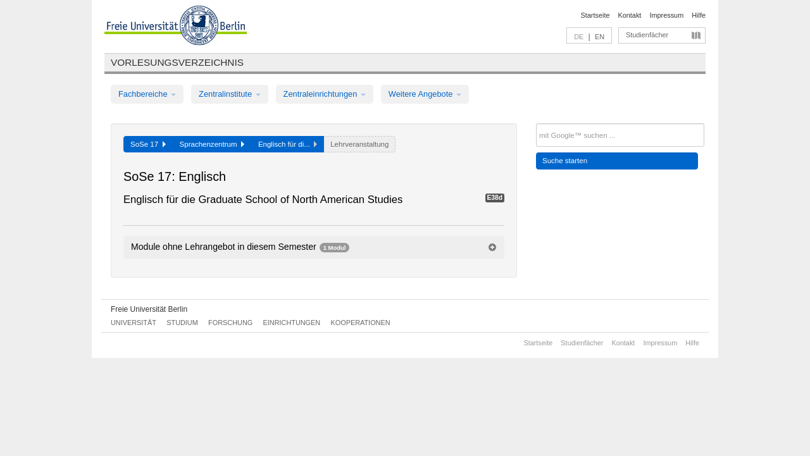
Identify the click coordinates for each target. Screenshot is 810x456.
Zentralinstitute (230, 94)
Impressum (666, 15)
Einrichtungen (292, 322)
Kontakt (630, 15)
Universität (133, 322)
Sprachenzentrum (212, 144)
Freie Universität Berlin (149, 309)
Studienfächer (647, 35)
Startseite (595, 15)
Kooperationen (360, 322)
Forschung (230, 322)
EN (599, 36)
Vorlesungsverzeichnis (177, 62)
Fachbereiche (147, 94)
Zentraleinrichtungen (325, 94)
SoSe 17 (148, 144)
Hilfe (699, 15)
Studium (182, 322)
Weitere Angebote (425, 94)
